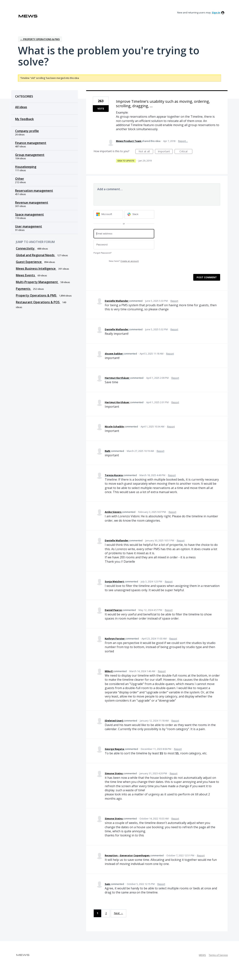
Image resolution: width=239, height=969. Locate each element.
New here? (124, 261)
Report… (183, 141)
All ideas (21, 107)
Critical (185, 152)
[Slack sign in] (139, 214)
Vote (100, 108)
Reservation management (34, 191)
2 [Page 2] (106, 913)
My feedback (24, 119)
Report (174, 300)
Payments (23, 289)
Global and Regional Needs (35, 255)
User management (28, 226)
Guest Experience (29, 262)
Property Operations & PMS (36, 295)
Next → (118, 913)
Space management (29, 214)
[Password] (124, 244)
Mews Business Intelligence (36, 268)
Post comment (207, 277)
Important (165, 152)
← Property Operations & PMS (40, 39)
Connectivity (25, 248)
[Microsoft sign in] (108, 214)
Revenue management (31, 202)
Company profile (27, 131)
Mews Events (26, 275)
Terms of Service (218, 955)
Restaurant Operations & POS (38, 302)
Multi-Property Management (37, 282)
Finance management (30, 143)
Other (19, 179)
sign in (216, 12)
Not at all (146, 152)
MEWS (202, 955)
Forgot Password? (103, 253)
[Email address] (124, 234)
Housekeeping (25, 167)
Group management (29, 155)
